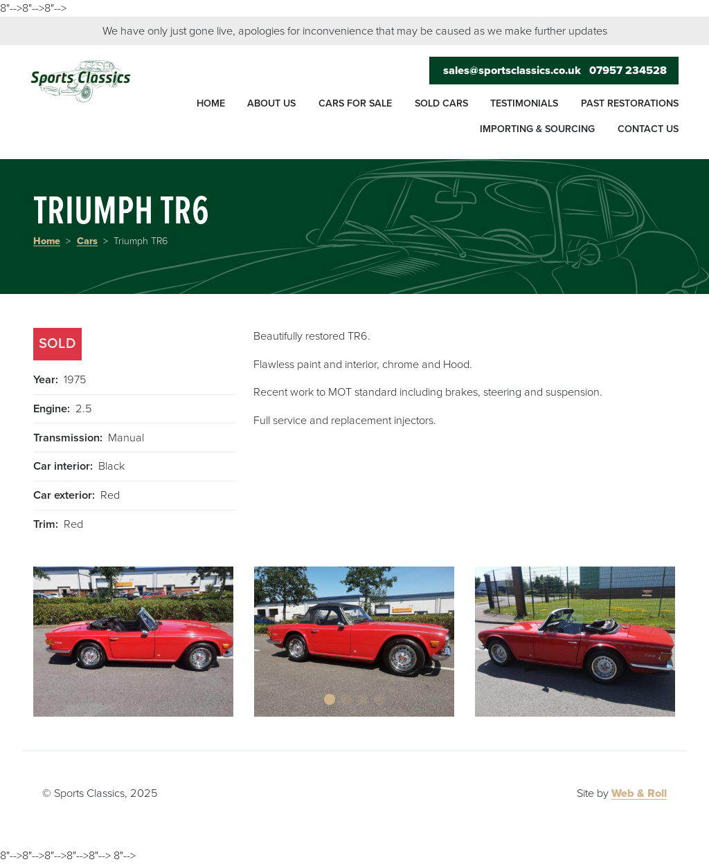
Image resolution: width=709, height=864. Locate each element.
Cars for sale (355, 103)
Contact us (648, 129)
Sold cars (441, 103)
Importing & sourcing (537, 129)
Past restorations (630, 103)
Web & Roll (639, 793)
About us (271, 103)
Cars (87, 241)
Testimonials (524, 103)
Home (211, 103)
